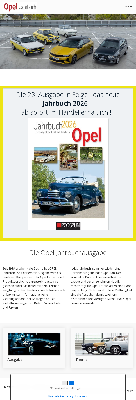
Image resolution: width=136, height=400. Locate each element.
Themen (102, 348)
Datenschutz (40, 387)
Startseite (8, 387)
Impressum (23, 387)
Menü (128, 6)
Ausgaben (34, 348)
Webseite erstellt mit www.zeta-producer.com (106, 391)
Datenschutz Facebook (64, 387)
